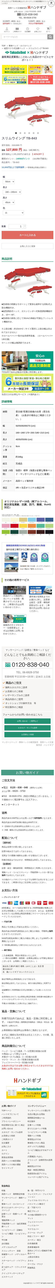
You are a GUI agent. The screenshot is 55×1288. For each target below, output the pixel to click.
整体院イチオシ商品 (36, 1143)
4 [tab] (29, 133)
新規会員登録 (7, 1157)
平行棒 (4, 1240)
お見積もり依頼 (27, 734)
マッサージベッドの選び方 (39, 1110)
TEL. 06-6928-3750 (27, 672)
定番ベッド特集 (34, 1125)
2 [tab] (21, 133)
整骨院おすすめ (34, 1139)
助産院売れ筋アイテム (37, 1173)
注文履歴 (5, 1143)
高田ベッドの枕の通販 (11, 1164)
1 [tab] (16, 133)
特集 (3, 1190)
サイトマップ (7, 1168)
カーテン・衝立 (34, 1240)
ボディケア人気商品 (36, 1146)
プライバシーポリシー (11, 1121)
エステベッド (7, 1277)
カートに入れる (27, 235)
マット (30, 1218)
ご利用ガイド (7, 1139)
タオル (30, 1260)
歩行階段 (5, 1244)
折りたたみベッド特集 (37, 1128)
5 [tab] (34, 133)
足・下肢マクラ (34, 1207)
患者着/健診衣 (34, 1247)
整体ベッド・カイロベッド (20, 46)
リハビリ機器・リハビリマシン (14, 1235)
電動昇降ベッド (8, 1220)
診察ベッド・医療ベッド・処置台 (14, 1215)
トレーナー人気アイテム (38, 1177)
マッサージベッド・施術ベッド (14, 1199)
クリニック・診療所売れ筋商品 (40, 1161)
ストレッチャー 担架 (11, 1251)
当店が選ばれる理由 (36, 1114)
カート (4, 1150)
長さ (5, 187)
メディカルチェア (9, 1247)
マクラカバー (33, 1229)
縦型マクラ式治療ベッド (14, 48)
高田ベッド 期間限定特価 (13, 1194)
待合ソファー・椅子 (36, 1236)
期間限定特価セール (36, 1118)
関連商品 (31, 1268)
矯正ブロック (33, 1211)
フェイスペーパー (35, 1222)
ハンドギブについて (10, 1114)
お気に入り (6, 1146)
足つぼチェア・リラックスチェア (14, 1268)
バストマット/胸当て (36, 1204)
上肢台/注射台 (34, 1257)
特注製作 (31, 1121)
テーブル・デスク (35, 1264)
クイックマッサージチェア (13, 1273)
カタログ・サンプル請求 (27, 728)
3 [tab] (25, 133)
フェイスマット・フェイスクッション (40, 1195)
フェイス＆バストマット (38, 1200)
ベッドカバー (33, 1225)
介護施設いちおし (35, 1156)
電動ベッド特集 (34, 1136)
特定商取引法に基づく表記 (13, 1125)
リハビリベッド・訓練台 (12, 1230)
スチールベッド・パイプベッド (14, 1261)
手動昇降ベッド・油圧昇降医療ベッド (14, 1225)
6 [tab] (38, 133)
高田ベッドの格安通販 (11, 1161)
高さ (5, 197)
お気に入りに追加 (27, 246)
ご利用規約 (6, 1118)
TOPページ (6, 1110)
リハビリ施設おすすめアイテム (40, 1151)
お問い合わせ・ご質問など (27, 721)
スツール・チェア (35, 1233)
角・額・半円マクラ (36, 1190)
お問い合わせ (7, 1128)
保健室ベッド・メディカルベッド (14, 1255)
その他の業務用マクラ (37, 1215)
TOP (3, 46)
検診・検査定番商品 (36, 1170)
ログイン (5, 1154)
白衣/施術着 (33, 1243)
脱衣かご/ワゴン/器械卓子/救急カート (40, 1252)
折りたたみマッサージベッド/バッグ (13, 1208)
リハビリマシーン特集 (37, 1132)
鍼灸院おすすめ (34, 1166)
